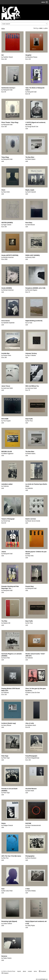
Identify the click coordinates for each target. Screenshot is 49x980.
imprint (19, 971)
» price (45, 28)
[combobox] (24, 23)
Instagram (5, 973)
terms (35, 971)
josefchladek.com (43, 979)
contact (30, 971)
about (24, 971)
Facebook (42, 971)
